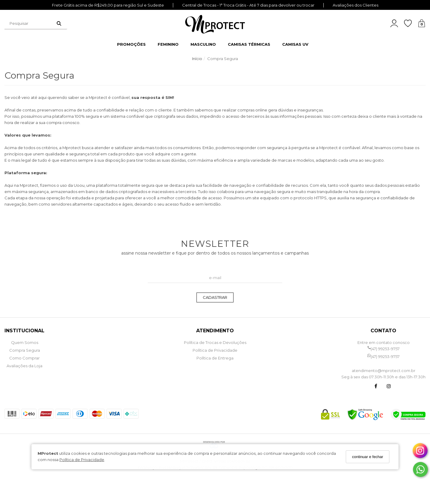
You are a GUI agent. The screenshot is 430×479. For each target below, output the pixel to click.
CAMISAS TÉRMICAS (249, 44)
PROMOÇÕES (131, 44)
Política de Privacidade (81, 459)
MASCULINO (203, 44)
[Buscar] (59, 23)
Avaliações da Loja (24, 365)
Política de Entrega (215, 358)
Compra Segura (24, 350)
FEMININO (168, 44)
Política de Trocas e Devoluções (215, 342)
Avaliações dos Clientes (355, 5)
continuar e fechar (367, 456)
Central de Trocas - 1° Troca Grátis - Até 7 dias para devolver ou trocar (248, 5)
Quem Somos (24, 342)
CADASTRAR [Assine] (215, 297)
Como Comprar (24, 358)
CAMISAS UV (295, 44)
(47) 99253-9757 (384, 349)
